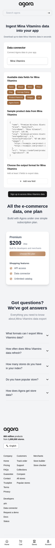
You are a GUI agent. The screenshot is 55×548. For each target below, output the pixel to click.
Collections (22, 470)
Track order (22, 461)
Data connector (10, 508)
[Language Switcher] (11, 446)
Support (20, 465)
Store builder (39, 461)
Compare (21, 474)
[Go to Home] (27, 5)
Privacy (7, 491)
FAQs (6, 470)
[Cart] (20, 542)
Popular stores (23, 483)
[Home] (6, 542)
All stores (21, 478)
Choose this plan (27, 254)
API (5, 503)
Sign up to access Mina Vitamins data (27, 194)
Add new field (27, 181)
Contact (7, 478)
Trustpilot (8, 483)
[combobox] (27, 61)
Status (6, 521)
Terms (6, 487)
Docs (6, 517)
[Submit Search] (48, 13)
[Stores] (34, 542)
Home (6, 461)
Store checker (39, 465)
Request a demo (11, 512)
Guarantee (8, 474)
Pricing (7, 465)
